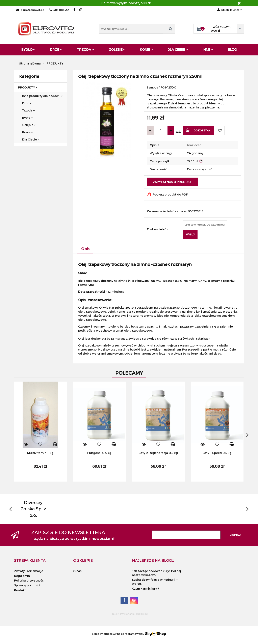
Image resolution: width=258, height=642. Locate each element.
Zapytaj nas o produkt (172, 182)
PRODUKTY (27, 87)
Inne (208, 49)
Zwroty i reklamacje (28, 571)
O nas (77, 571)
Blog (232, 49)
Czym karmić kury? (145, 588)
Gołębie (117, 49)
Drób (56, 49)
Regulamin (22, 575)
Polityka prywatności (29, 580)
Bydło (28, 49)
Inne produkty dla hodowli (42, 96)
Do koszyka (198, 130)
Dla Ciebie (177, 49)
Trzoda (85, 49)
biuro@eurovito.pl (30, 9)
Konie (146, 49)
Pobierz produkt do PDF (167, 194)
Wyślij (190, 234)
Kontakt (20, 590)
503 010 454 (59, 9)
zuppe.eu (142, 613)
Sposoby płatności (27, 585)
